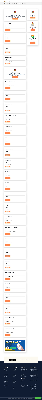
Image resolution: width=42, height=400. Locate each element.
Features (29, 1)
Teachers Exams (6, 374)
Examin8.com (6, 387)
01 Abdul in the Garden (9, 242)
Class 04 (12, 3)
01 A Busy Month (8, 209)
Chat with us (37, 398)
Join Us (35, 1)
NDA (13, 387)
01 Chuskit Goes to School (9, 332)
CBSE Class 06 (14, 376)
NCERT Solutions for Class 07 (34, 375)
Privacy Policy (23, 384)
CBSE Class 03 (14, 380)
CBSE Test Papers (23, 370)
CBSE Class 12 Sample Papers (33, 385)
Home (4, 3)
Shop (32, 1)
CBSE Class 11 (14, 370)
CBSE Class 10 (14, 371)
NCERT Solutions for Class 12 (34, 369)
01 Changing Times (8, 164)
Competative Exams (6, 371)
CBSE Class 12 (14, 369)
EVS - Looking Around (17, 3)
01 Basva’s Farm (8, 186)
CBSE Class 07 (14, 375)
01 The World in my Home (9, 276)
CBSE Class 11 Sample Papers (33, 387)
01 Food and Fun (8, 265)
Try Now (33, 29)
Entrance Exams (6, 370)
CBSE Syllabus (23, 374)
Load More (7, 52)
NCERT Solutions (23, 375)
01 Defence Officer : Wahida (9, 321)
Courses (26, 1)
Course (7, 3)
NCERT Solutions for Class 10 (34, 371)
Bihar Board (5, 377)
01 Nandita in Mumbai (9, 220)
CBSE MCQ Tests (23, 371)
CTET (13, 388)
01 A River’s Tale (8, 175)
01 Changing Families (9, 130)
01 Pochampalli (8, 287)
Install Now (15, 18)
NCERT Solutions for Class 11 (34, 370)
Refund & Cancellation (24, 385)
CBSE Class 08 (14, 374)
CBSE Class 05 (14, 377)
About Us (22, 380)
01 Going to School (8, 27)
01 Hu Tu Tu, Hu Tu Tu (9, 141)
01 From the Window (8, 108)
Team (22, 387)
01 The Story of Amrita (9, 61)
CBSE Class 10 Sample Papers (33, 389)
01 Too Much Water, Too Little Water (10, 231)
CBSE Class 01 (14, 382)
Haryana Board (6, 380)
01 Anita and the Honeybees (9, 85)
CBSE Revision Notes (24, 376)
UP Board (5, 375)
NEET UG (14, 386)
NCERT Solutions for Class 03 (34, 380)
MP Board (5, 382)
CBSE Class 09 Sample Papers (33, 391)
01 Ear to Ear (7, 38)
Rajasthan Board (6, 383)
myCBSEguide (7, 1)
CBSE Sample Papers (24, 369)
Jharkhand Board (6, 381)
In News (22, 386)
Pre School (14, 383)
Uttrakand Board (6, 376)
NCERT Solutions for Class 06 (34, 376)
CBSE (9, 3)
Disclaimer (22, 381)
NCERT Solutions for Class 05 (34, 377)
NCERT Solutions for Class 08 (34, 374)
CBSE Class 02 (14, 381)
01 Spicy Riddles (8, 310)
